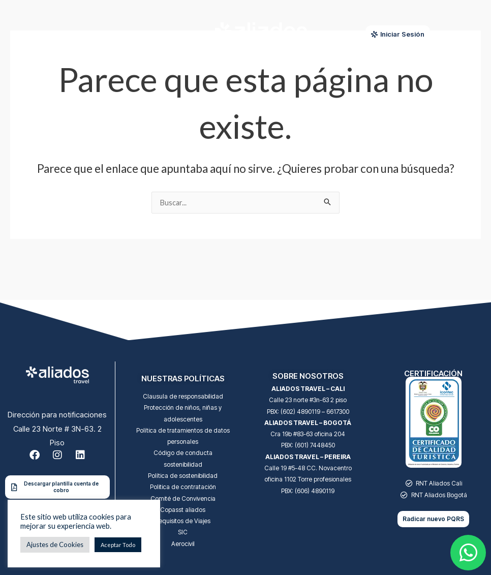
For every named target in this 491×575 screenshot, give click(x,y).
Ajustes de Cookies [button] (54, 544)
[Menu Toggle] (108, 34)
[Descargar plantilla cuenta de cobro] (14, 487)
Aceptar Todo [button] (118, 544)
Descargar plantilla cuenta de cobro (61, 486)
